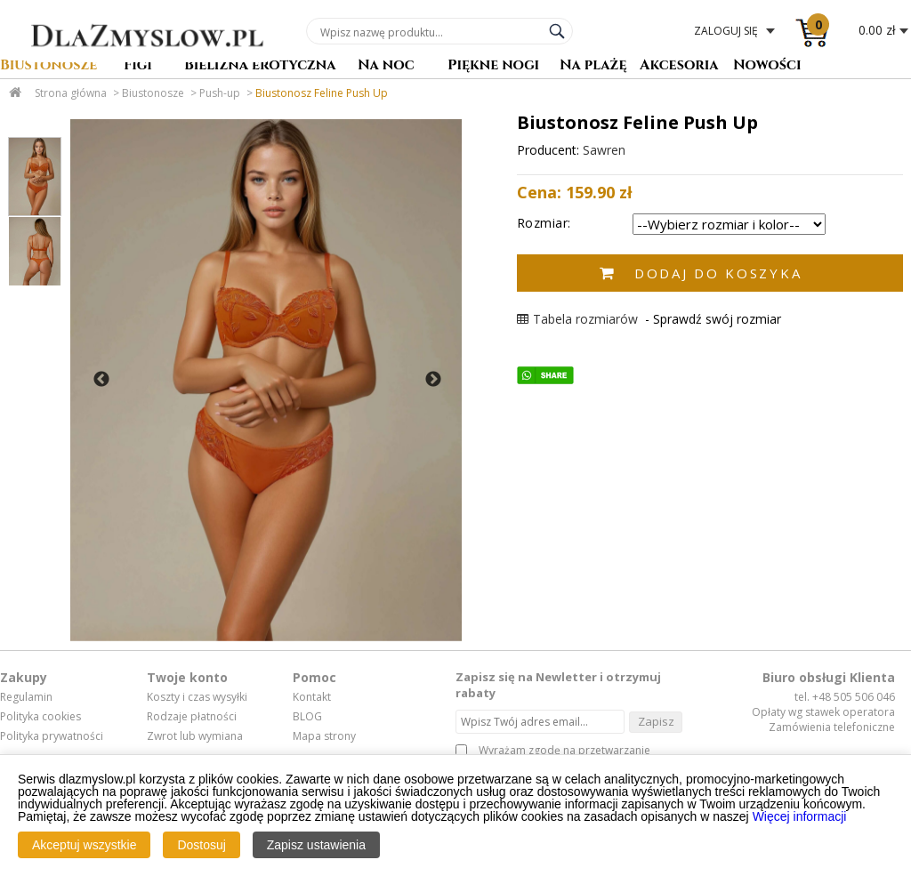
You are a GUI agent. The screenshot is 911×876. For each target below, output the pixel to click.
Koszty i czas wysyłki (197, 697)
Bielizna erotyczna (260, 66)
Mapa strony (324, 736)
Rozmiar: (544, 222)
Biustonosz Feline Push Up (321, 92)
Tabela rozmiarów (577, 318)
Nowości (767, 66)
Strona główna (71, 92)
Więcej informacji (800, 816)
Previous (101, 380)
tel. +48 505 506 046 (844, 696)
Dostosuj (201, 845)
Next (433, 380)
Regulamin (26, 697)
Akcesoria (679, 66)
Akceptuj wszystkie (84, 845)
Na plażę (593, 66)
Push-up (219, 92)
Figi (138, 66)
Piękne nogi (493, 66)
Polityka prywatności (51, 736)
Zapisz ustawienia (316, 845)
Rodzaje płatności (192, 717)
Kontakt (312, 697)
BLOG (307, 717)
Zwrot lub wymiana (195, 736)
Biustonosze (48, 66)
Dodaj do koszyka (718, 273)
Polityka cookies (40, 717)
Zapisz (656, 721)
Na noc (386, 66)
